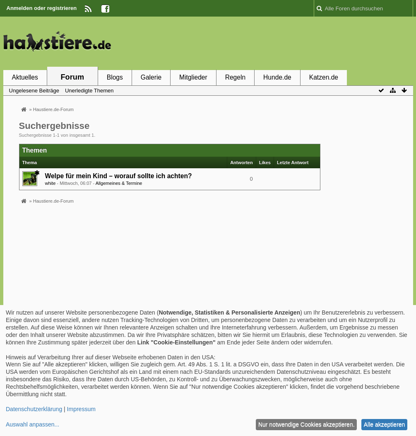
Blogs (115, 77)
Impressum (81, 409)
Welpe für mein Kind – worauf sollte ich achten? (118, 175)
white (50, 183)
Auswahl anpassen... (32, 424)
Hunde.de (277, 77)
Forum (72, 77)
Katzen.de (323, 77)
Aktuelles (25, 77)
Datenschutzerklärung (34, 409)
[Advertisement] (262, 42)
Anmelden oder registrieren (42, 8)
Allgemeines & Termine (119, 183)
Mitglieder (193, 77)
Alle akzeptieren (384, 424)
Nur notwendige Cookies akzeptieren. (306, 424)
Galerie (151, 77)
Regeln (235, 77)
